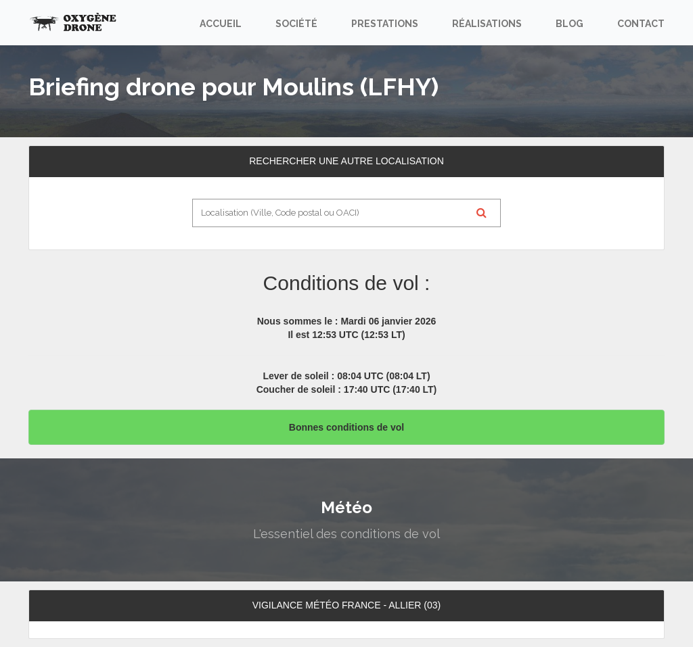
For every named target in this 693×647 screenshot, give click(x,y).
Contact (641, 23)
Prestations (384, 23)
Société (296, 23)
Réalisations (487, 23)
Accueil (221, 23)
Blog (569, 23)
